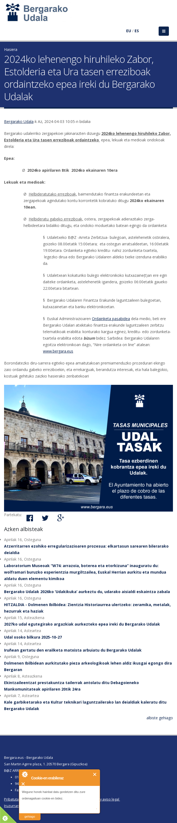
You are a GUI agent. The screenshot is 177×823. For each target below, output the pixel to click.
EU (128, 30)
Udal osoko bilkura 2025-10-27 (33, 637)
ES (137, 30)
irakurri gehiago (29, 813)
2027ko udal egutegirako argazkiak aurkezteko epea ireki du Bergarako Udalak (82, 624)
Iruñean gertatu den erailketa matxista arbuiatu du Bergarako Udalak (73, 650)
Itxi (95, 774)
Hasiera (10, 49)
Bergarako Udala (19, 121)
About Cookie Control (24, 774)
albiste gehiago (159, 717)
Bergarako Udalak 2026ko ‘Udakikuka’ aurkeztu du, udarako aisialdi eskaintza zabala (87, 591)
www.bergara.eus (58, 351)
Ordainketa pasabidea (111, 318)
